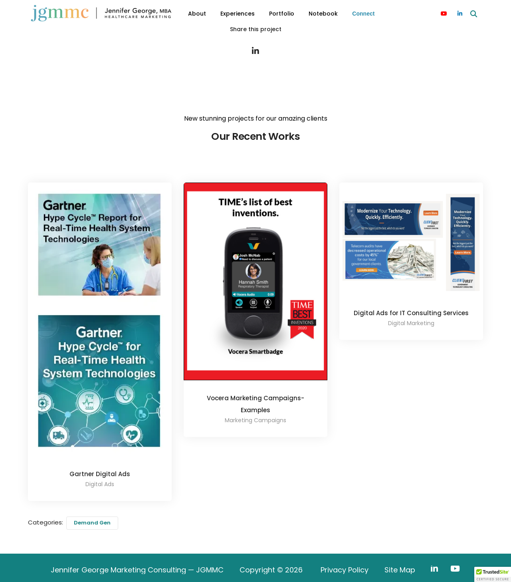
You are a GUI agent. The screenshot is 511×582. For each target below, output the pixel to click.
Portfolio (281, 14)
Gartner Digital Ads (99, 474)
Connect (363, 13)
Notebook (323, 14)
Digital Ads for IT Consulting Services (411, 313)
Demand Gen (92, 522)
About (197, 14)
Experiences (237, 14)
